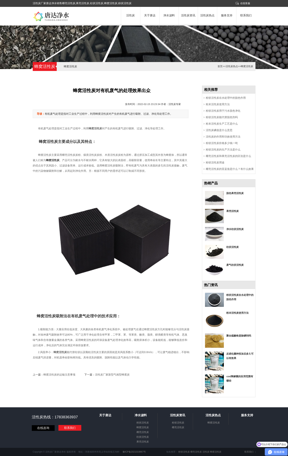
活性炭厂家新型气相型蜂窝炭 (112, 374)
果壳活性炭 (232, 211)
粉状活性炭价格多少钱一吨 (222, 143)
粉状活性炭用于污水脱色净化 (223, 110)
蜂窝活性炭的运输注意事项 (59, 374)
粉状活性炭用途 (215, 162)
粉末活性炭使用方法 (218, 104)
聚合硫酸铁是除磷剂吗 (238, 335)
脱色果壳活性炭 (235, 193)
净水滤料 (169, 15)
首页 (220, 66)
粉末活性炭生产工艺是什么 (222, 123)
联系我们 (246, 15)
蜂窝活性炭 (70, 66)
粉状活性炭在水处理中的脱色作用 (226, 97)
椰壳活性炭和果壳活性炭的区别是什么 (228, 156)
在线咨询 (43, 428)
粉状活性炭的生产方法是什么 (223, 149)
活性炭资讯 (188, 15)
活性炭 (130, 15)
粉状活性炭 (142, 422)
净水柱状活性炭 (235, 229)
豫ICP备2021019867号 (134, 451)
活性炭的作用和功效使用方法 (223, 136)
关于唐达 (150, 15)
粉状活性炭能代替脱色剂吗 (222, 117)
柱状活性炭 (232, 247)
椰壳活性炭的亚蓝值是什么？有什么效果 (230, 168)
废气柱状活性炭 (235, 264)
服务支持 (226, 15)
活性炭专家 (174, 104)
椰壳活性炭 (142, 432)
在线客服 (245, 3)
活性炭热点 (207, 15)
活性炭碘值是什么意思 (219, 130)
